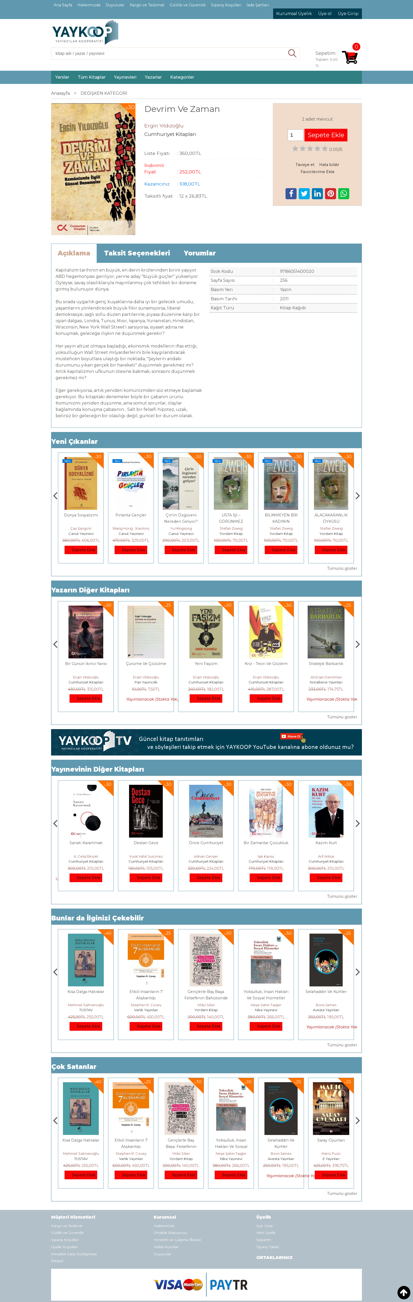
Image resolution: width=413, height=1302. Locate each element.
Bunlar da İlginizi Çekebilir (97, 918)
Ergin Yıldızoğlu (86, 677)
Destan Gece (206, 842)
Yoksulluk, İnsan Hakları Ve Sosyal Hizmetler (281, 1146)
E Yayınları (85, 1010)
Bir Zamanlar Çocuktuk (326, 842)
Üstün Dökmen (86, 856)
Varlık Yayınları (206, 1010)
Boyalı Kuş (86, 991)
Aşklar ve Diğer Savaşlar (86, 663)
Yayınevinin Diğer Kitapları (97, 769)
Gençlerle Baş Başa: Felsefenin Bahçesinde (231, 1146)
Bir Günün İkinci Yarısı (146, 663)
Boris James (331, 1153)
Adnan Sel (81, 528)
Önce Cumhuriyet (266, 842)
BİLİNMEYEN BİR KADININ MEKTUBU (331, 521)
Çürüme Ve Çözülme (206, 663)
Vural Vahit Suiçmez (206, 856)
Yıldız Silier (266, 1005)
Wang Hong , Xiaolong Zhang (187, 528)
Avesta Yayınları (331, 1159)
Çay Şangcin (130, 528)
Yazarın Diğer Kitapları (90, 590)
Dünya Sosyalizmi (131, 515)
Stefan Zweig (281, 528)
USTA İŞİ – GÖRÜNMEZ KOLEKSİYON (281, 521)
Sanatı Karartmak (146, 842)
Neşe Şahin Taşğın (326, 1005)
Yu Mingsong (231, 528)
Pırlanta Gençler (180, 515)
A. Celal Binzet (146, 856)
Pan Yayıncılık (206, 682)
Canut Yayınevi (131, 533)
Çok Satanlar (73, 1067)
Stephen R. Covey (206, 1005)
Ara (292, 53)
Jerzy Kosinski (86, 1005)
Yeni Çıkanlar (74, 441)
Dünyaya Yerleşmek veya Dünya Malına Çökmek (86, 849)
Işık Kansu (326, 856)
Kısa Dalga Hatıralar (145, 991)
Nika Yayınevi (326, 1010)
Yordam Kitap (281, 533)
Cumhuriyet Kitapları (85, 682)
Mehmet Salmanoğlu (146, 1005)
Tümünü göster (342, 568)
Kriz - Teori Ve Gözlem (326, 663)
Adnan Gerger (266, 856)
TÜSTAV (81, 533)
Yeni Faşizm (266, 663)
